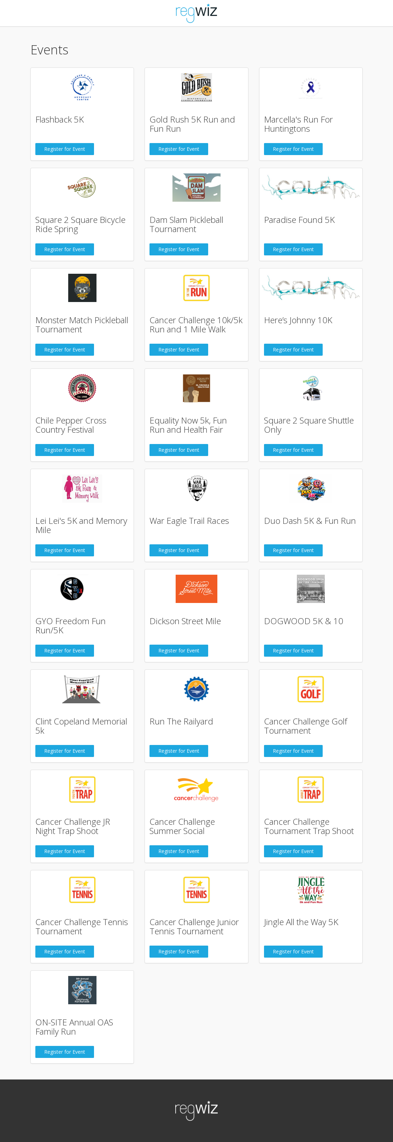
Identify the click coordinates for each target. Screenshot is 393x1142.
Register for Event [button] (64, 149)
